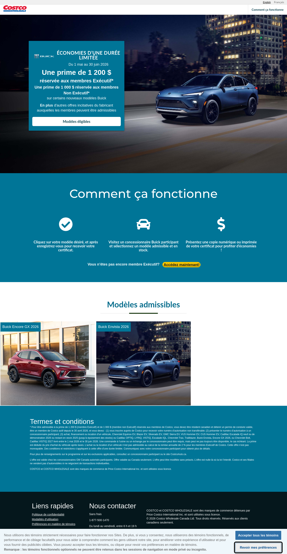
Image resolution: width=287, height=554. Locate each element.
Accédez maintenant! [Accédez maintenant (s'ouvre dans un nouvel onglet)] (182, 265)
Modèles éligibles (76, 121)
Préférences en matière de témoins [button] (53, 524)
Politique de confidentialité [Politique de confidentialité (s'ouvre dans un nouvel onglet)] (48, 514)
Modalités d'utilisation (45, 519)
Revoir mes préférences (258, 548)
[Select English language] (266, 2)
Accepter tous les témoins (258, 536)
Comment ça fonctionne (267, 9)
